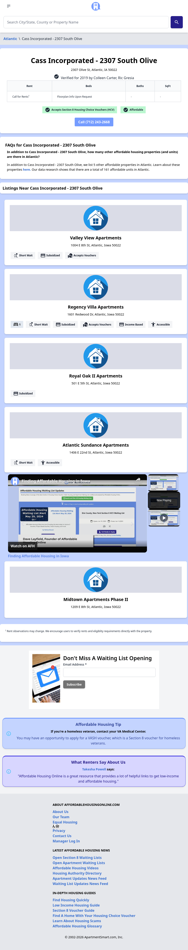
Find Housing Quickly (71, 900)
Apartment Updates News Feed (79, 878)
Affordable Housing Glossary (77, 926)
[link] (15, 481)
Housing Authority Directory (77, 873)
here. (27, 169)
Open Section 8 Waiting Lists (77, 857)
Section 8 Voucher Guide (73, 910)
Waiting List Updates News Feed (80, 883)
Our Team (61, 817)
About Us (60, 811)
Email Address (75, 664)
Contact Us (62, 835)
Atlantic (10, 38)
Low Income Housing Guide (76, 905)
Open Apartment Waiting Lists (79, 862)
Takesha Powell (94, 769)
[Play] (164, 517)
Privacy (59, 830)
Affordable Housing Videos (76, 868)
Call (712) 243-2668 (94, 122)
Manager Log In (66, 841)
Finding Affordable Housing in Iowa (55, 481)
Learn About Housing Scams (77, 920)
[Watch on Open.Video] (22, 546)
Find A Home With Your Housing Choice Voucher (94, 915)
